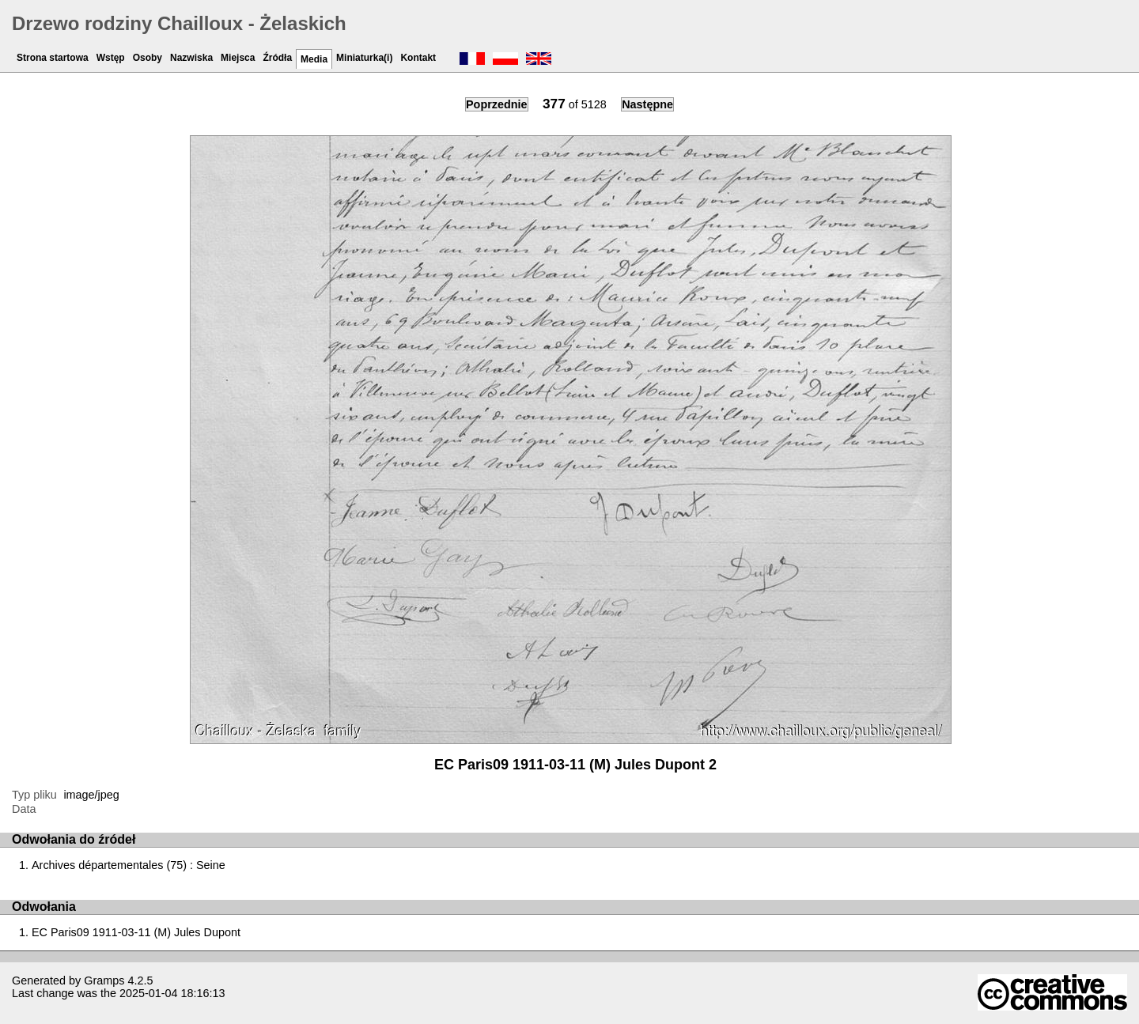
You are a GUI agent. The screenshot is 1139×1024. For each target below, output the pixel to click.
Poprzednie (497, 104)
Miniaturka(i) (364, 57)
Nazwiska (191, 57)
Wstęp (110, 57)
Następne (647, 104)
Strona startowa (53, 57)
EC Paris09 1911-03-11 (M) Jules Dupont (136, 932)
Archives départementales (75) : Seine (128, 865)
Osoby (147, 57)
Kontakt (418, 57)
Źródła (277, 57)
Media (314, 59)
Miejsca (238, 57)
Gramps (104, 980)
